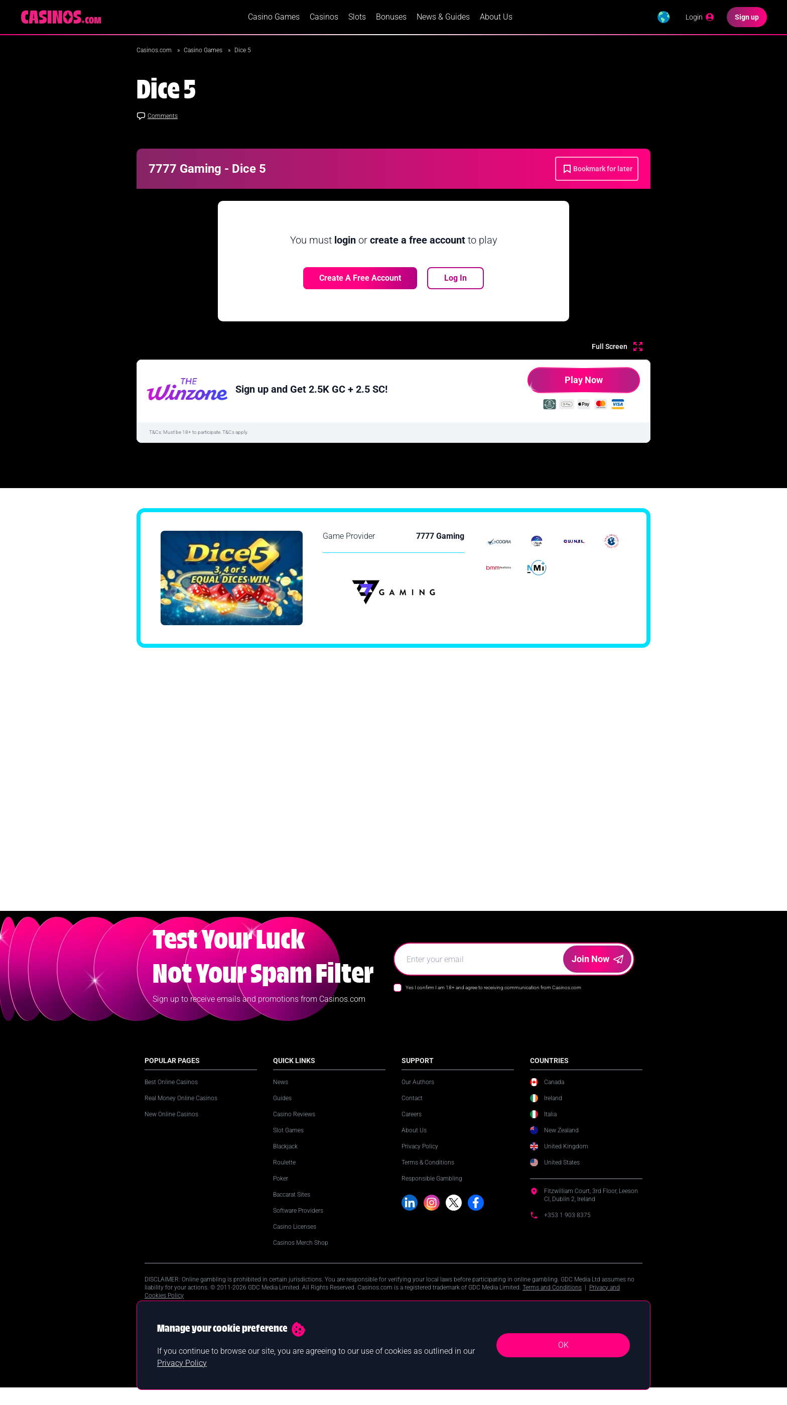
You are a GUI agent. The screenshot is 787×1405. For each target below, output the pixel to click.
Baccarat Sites (291, 1206)
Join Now (597, 971)
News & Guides (443, 18)
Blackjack (285, 1158)
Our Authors (418, 1094)
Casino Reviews (294, 1126)
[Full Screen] (617, 348)
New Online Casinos (171, 1126)
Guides (282, 1110)
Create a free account (360, 280)
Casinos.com (155, 52)
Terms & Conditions (428, 1174)
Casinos (324, 18)
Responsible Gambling (432, 1190)
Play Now (565, 386)
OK (563, 1345)
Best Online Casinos (171, 1094)
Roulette (284, 1174)
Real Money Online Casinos (181, 1110)
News (280, 1094)
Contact (412, 1110)
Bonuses (391, 18)
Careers (412, 1126)
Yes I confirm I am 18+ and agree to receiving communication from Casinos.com (493, 999)
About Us (496, 18)
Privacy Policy (420, 1158)
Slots (357, 18)
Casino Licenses (294, 1238)
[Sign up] (747, 18)
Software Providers (298, 1222)
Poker (280, 1190)
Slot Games (288, 1142)
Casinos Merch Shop (300, 1254)
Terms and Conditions (552, 1299)
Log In (455, 280)
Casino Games (274, 18)
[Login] (700, 18)
